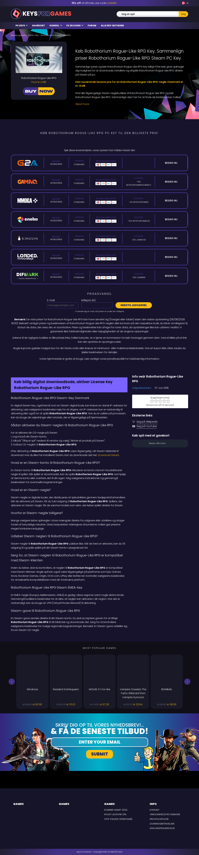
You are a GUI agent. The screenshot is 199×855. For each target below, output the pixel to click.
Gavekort (38, 25)
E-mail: (51, 300)
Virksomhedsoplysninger (165, 814)
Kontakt (154, 809)
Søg (183, 14)
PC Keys (22, 25)
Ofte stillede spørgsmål (118, 819)
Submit (99, 754)
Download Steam (108, 455)
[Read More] (129, 104)
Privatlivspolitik (159, 819)
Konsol (56, 25)
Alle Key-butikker (112, 25)
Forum (92, 25)
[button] (12, 682)
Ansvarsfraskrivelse (162, 828)
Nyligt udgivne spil (115, 814)
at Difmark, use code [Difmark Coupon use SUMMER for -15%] (94, 3)
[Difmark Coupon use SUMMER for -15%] (99, 367)
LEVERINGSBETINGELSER (162, 823)
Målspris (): (88, 300)
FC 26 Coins (74, 25)
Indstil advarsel (133, 305)
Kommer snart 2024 (115, 809)
